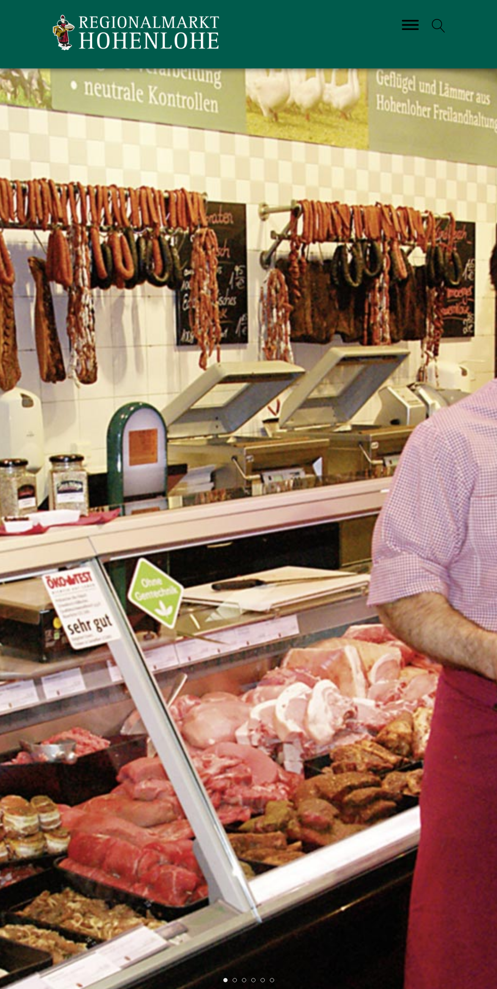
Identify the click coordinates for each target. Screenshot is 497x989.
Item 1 (227, 981)
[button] (438, 26)
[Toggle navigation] (410, 25)
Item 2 (236, 981)
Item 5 (264, 981)
